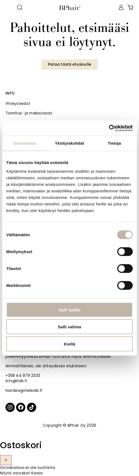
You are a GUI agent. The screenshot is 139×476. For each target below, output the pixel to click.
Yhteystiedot (17, 103)
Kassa (37, 473)
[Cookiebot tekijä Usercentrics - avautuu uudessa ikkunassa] (109, 128)
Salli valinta (69, 327)
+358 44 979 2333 (22, 375)
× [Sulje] (6, 460)
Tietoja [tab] (114, 143)
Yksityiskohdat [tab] (69, 143)
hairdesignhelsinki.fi (23, 390)
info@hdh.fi (16, 381)
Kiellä (69, 343)
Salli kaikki (69, 309)
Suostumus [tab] (24, 143)
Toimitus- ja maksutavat (28, 113)
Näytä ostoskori (15, 473)
